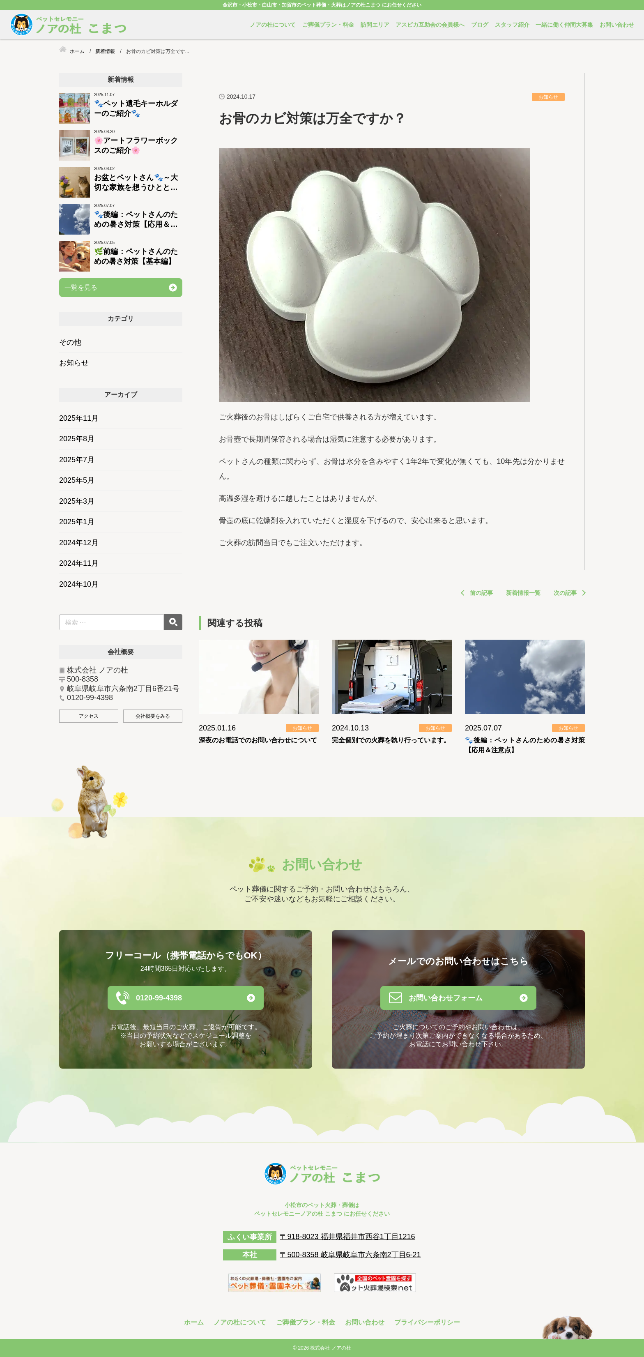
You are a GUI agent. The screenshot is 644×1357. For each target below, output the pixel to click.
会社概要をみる (153, 716)
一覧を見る (80, 287)
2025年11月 (79, 418)
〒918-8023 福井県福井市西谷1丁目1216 (347, 1237)
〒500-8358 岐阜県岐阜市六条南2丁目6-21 (350, 1255)
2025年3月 (76, 501)
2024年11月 (79, 563)
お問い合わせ (617, 24)
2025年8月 (76, 439)
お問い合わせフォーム (446, 998)
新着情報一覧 (523, 593)
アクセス (89, 716)
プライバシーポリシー (427, 1322)
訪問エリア (375, 24)
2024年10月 (79, 584)
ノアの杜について (273, 24)
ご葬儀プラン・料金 (328, 24)
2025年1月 (76, 522)
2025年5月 (76, 480)
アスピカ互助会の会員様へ (430, 24)
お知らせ (74, 363)
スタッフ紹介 (512, 24)
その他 (70, 342)
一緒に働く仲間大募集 (564, 24)
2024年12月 (79, 543)
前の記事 (481, 593)
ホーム (194, 1322)
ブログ (479, 24)
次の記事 (565, 593)
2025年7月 (76, 460)
